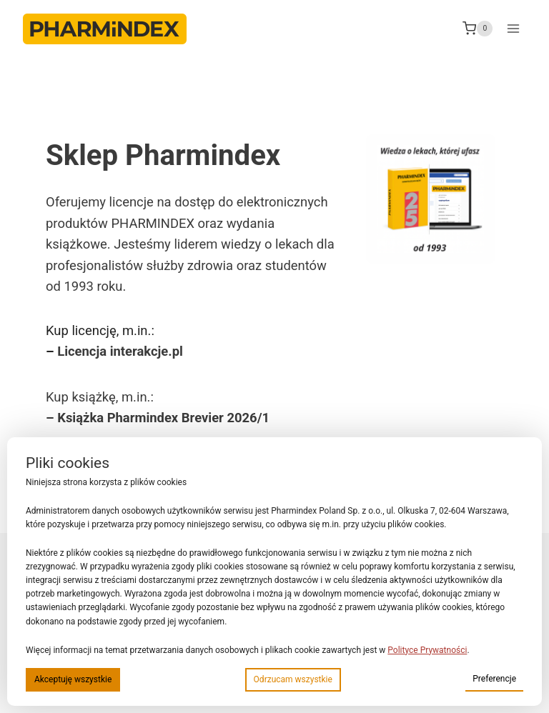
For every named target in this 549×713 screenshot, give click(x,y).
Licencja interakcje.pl (120, 351)
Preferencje (494, 679)
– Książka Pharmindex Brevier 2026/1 (157, 417)
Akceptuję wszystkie (73, 679)
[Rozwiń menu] (513, 28)
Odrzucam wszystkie (293, 679)
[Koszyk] (478, 28)
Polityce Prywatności (427, 650)
